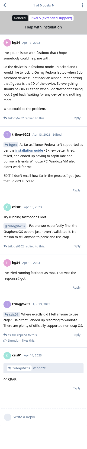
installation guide (29, 150)
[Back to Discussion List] (4, 5)
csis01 (14, 314)
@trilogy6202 (15, 226)
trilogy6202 (21, 368)
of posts (43, 5)
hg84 (13, 145)
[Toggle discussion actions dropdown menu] (82, 5)
